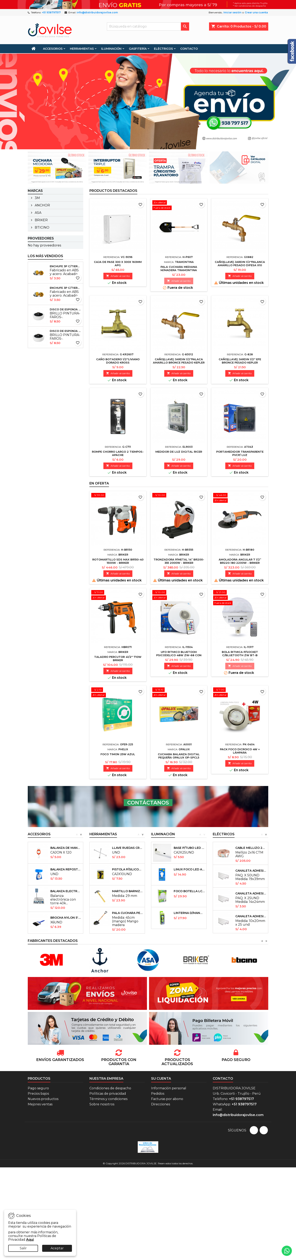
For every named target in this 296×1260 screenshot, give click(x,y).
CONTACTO (189, 49)
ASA (37, 213)
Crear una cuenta (256, 12)
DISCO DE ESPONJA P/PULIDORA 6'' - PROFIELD (65, 309)
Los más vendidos (45, 256)
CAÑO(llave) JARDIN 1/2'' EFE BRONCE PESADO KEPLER (240, 361)
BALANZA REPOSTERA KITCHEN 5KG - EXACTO (65, 869)
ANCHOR (42, 205)
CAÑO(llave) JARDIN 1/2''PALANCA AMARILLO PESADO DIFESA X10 (240, 263)
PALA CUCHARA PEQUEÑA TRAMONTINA (127, 913)
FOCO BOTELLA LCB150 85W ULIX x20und (189, 891)
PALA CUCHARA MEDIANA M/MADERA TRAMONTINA (179, 268)
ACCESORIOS (52, 49)
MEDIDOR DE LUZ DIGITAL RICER (178, 451)
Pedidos (157, 1093)
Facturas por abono (167, 1099)
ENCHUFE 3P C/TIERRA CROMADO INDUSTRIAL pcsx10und (65, 266)
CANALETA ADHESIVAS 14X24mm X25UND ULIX (250, 893)
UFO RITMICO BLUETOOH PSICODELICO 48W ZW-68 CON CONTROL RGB (178, 655)
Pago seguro (38, 1088)
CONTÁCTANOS (148, 803)
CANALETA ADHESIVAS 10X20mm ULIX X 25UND (250, 916)
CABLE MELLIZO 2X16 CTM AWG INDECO (250, 847)
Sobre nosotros (101, 1104)
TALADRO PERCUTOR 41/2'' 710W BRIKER (117, 658)
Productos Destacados (113, 191)
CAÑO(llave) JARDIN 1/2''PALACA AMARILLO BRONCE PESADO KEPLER (179, 361)
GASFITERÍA (138, 49)
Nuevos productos (43, 1099)
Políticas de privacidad (107, 1093)
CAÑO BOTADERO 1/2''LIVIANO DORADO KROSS (118, 361)
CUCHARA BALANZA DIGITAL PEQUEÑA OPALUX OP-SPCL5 (179, 756)
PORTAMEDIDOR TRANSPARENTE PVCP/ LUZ (240, 453)
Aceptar (57, 1248)
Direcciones (160, 1104)
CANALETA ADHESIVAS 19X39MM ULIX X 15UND (250, 870)
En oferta (99, 483)
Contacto (223, 1078)
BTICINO (41, 227)
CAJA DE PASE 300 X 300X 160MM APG (118, 263)
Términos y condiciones (108, 1099)
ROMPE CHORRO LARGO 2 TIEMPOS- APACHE (118, 453)
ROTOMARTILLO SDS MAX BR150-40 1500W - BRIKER (117, 561)
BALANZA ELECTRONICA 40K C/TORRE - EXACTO (65, 891)
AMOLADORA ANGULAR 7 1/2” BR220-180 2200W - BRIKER (240, 561)
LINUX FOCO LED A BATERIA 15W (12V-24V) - (189, 869)
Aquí (30, 1240)
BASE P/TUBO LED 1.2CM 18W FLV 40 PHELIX (189, 847)
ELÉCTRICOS (163, 49)
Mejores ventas (40, 1104)
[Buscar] (148, 26)
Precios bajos (38, 1093)
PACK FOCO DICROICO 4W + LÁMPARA (240, 751)
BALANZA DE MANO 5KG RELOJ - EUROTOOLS (65, 847)
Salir (23, 1248)
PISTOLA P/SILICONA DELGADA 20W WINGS (127, 869)
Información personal (168, 1088)
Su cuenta (161, 1078)
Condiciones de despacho (110, 1088)
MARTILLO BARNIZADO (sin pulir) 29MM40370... (127, 891)
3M (37, 198)
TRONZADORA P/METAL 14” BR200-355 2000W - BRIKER (179, 561)
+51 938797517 (51, 12)
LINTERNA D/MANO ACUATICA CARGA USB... (189, 913)
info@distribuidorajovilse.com (97, 12)
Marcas (35, 191)
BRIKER (41, 220)
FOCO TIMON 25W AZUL (118, 754)
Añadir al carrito (118, 275)
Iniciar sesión (232, 12)
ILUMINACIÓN (111, 49)
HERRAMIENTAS (82, 49)
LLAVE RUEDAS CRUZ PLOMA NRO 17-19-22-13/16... (127, 847)
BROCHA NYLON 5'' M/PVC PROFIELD (65, 917)
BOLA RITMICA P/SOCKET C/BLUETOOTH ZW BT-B (240, 653)
